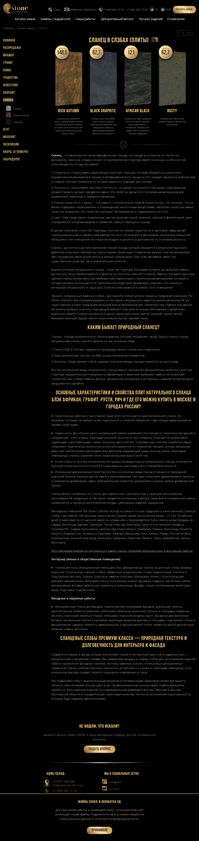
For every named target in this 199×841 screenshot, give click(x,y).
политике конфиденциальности (116, 819)
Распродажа (12, 48)
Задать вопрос (99, 749)
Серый (13, 108)
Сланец (8, 100)
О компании (175, 19)
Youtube (110, 789)
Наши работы (85, 19)
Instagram (111, 782)
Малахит (9, 137)
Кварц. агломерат (16, 152)
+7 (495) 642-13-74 (64, 791)
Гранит (8, 63)
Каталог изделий (151, 19)
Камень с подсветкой (55, 19)
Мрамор (8, 56)
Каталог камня (25, 19)
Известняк (10, 86)
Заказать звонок (184, 9)
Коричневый (17, 115)
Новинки (9, 41)
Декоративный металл (117, 19)
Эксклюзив (11, 145)
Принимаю (99, 830)
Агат (6, 130)
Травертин (10, 78)
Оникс (7, 71)
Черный (14, 121)
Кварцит (9, 93)
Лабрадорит (11, 160)
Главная (8, 28)
